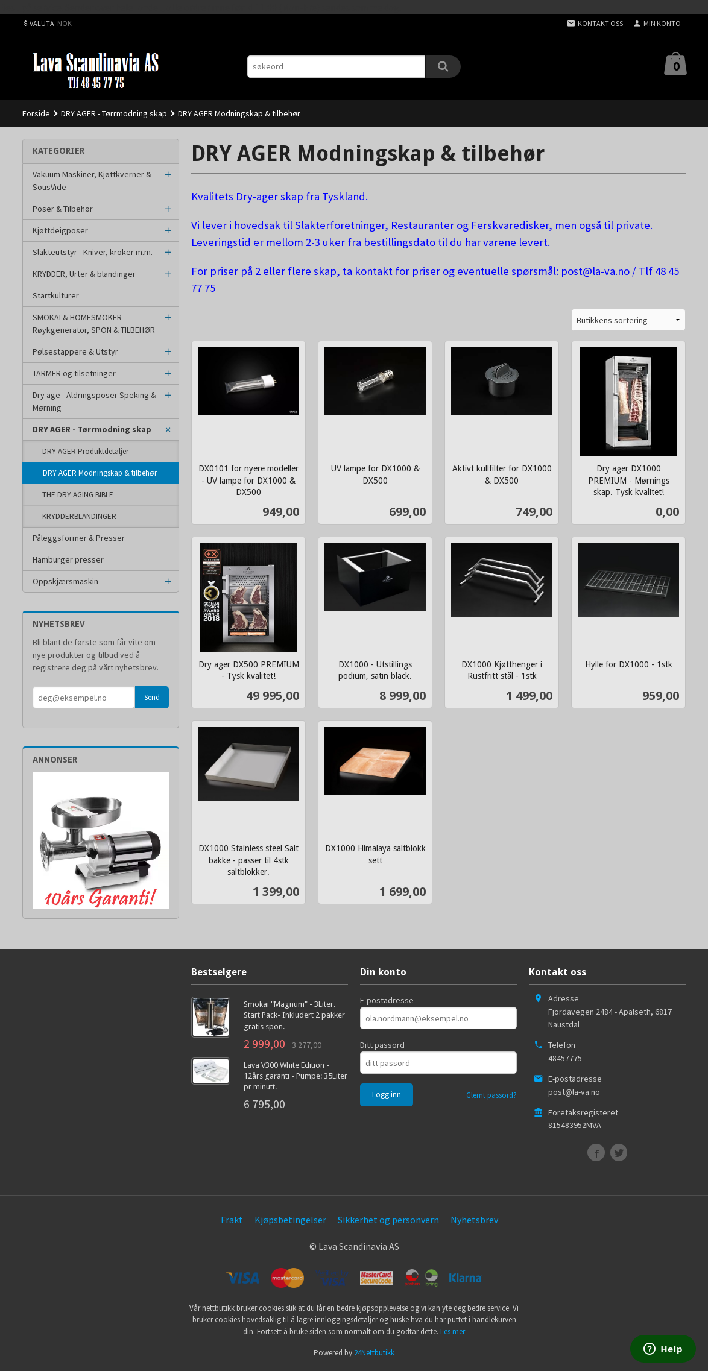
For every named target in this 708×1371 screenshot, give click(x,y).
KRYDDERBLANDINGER (79, 516)
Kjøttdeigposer (60, 230)
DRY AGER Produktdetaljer (85, 451)
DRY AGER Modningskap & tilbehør (100, 473)
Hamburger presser (68, 559)
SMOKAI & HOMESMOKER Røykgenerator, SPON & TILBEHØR (94, 323)
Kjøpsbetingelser (290, 1220)
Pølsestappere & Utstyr (75, 351)
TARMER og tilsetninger (74, 373)
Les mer (452, 1331)
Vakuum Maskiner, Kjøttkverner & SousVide (92, 180)
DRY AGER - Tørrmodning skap (92, 429)
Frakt (232, 1220)
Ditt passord (382, 1044)
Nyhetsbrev (474, 1220)
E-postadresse (387, 1000)
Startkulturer (56, 295)
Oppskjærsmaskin (65, 581)
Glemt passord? (491, 1095)
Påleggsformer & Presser (79, 537)
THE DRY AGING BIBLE (77, 495)
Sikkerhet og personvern (388, 1220)
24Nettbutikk (374, 1352)
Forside (36, 113)
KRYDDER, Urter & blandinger (84, 273)
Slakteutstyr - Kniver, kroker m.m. (93, 252)
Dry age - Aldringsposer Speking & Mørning (94, 401)
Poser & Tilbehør (63, 208)
